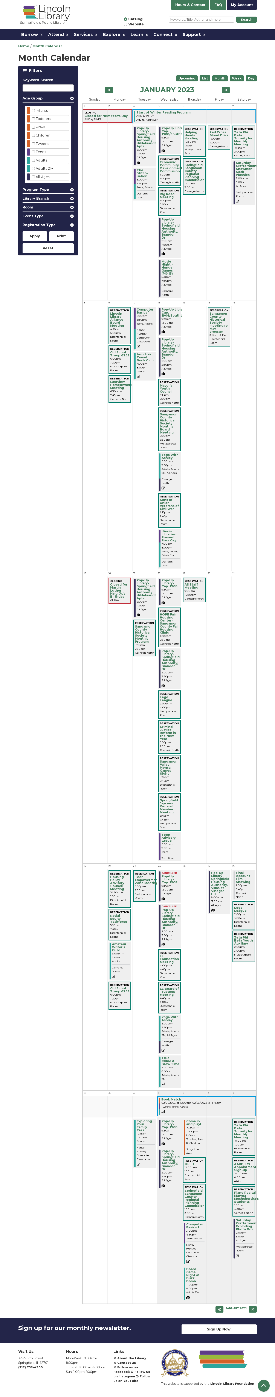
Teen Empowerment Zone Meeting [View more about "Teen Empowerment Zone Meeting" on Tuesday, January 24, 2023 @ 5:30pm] (147, 879)
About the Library (129, 1358)
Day (251, 78)
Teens (41, 152)
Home (23, 46)
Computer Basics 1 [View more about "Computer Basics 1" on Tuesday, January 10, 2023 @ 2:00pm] (145, 311)
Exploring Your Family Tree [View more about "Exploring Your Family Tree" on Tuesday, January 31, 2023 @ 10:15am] (144, 1126)
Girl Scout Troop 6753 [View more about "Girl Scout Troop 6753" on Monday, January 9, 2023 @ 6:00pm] (119, 354)
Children (43, 135)
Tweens (42, 144)
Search (246, 20)
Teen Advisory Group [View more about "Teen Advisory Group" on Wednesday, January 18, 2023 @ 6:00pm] (169, 837)
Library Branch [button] (36, 198)
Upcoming (187, 78)
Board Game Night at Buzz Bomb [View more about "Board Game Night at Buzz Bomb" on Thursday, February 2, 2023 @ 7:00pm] (193, 1275)
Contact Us (124, 1363)
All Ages (42, 177)
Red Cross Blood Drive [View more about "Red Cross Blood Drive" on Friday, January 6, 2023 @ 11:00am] (219, 134)
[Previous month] (109, 90)
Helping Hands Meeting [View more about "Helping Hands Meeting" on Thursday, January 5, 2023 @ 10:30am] (191, 135)
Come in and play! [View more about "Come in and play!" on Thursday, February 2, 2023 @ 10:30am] (193, 1123)
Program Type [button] (36, 190)
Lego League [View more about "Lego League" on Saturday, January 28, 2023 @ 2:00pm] (240, 909)
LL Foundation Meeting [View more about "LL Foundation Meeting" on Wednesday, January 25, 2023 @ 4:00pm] (169, 958)
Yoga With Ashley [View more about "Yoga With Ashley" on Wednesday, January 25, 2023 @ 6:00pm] (170, 1019)
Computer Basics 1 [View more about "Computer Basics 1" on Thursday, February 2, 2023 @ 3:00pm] (194, 1226)
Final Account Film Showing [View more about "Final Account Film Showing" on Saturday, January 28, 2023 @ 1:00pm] (243, 877)
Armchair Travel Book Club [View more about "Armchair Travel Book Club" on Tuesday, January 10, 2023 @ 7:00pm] (145, 357)
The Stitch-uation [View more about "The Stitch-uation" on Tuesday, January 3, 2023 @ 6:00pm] (142, 173)
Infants (42, 111)
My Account (242, 5)
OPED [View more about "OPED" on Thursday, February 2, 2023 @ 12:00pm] (189, 1163)
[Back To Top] (264, 1386)
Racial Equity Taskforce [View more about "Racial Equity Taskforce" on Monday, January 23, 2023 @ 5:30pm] (118, 918)
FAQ (218, 5)
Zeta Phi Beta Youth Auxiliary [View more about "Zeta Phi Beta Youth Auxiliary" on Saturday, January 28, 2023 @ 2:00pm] (243, 940)
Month (220, 78)
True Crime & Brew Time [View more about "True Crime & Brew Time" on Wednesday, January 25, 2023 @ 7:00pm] (170, 1061)
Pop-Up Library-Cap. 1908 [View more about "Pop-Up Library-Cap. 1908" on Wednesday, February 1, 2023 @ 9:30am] (169, 1124)
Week (236, 78)
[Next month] (226, 90)
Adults (41, 160)
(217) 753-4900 (30, 1367)
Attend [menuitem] (56, 34)
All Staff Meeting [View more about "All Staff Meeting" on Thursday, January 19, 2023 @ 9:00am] (191, 586)
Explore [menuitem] (111, 34)
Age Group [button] (33, 98)
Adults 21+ (44, 168)
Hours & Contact (190, 5)
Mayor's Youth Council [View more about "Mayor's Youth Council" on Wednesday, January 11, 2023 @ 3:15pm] (166, 388)
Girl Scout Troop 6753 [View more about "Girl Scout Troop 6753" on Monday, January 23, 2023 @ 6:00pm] (119, 990)
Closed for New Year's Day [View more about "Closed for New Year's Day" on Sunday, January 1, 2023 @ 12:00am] (106, 115)
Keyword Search (38, 80)
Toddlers (43, 119)
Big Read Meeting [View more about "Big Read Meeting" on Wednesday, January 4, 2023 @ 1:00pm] (167, 196)
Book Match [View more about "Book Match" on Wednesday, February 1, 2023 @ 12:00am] (171, 1099)
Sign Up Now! (219, 1329)
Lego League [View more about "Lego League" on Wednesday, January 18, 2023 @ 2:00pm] (166, 699)
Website (136, 24)
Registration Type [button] (39, 225)
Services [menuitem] (83, 34)
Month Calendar (47, 46)
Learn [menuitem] (136, 34)
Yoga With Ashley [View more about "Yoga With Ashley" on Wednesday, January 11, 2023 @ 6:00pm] (170, 456)
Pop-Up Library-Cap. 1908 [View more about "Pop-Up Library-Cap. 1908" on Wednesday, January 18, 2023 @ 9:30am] (169, 583)
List (205, 78)
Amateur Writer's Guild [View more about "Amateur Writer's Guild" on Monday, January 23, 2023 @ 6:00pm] (119, 947)
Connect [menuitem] (163, 34)
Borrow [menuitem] (29, 34)
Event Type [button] (33, 216)
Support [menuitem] (192, 34)
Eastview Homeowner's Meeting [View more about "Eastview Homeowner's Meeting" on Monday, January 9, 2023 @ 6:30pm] (121, 384)
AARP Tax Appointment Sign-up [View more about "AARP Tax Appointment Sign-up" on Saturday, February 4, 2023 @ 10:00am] (245, 1167)
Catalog (135, 19)
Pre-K (41, 127)
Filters (36, 70)
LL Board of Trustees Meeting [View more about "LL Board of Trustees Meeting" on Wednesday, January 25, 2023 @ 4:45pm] (169, 991)
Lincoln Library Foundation (232, 1384)
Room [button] (28, 207)
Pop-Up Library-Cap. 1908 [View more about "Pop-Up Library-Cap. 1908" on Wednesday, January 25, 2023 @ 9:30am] (169, 879)
